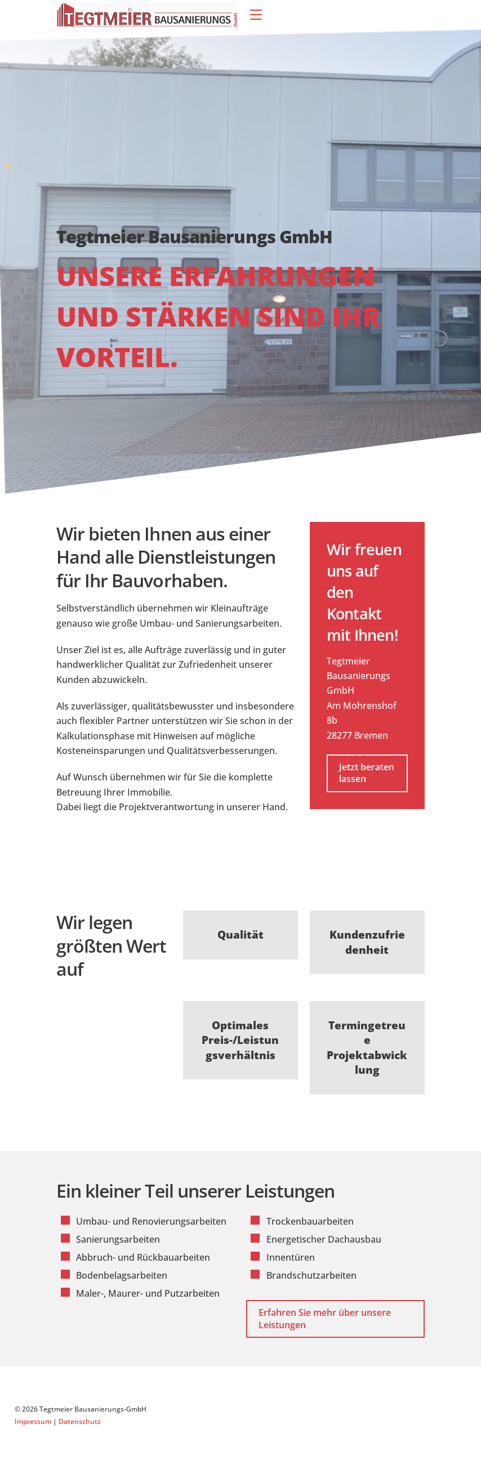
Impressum (33, 1421)
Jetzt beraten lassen (366, 773)
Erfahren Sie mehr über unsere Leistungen (325, 1318)
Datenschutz (80, 1421)
